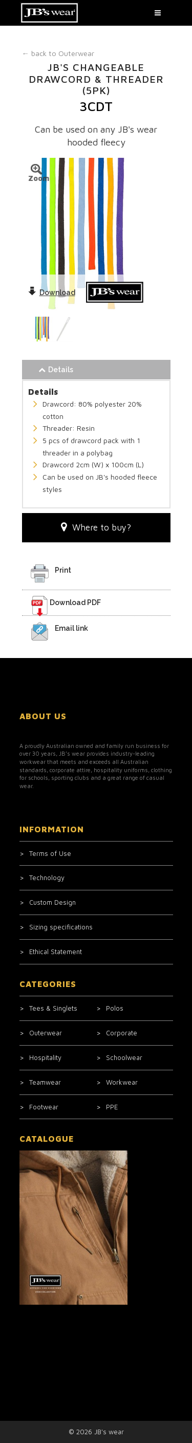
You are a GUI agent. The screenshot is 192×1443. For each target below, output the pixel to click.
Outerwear (58, 53)
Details (55, 370)
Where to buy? (96, 527)
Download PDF (75, 602)
